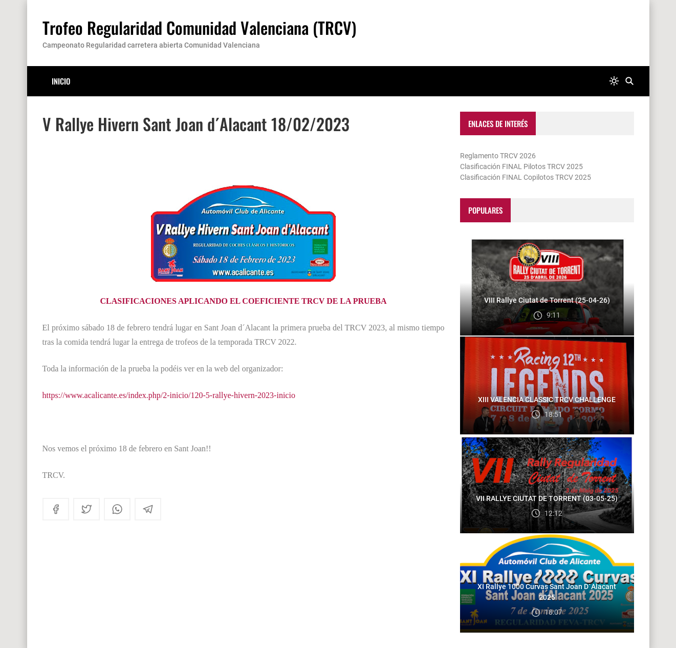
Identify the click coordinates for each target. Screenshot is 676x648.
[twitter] (86, 509)
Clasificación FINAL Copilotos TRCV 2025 (525, 177)
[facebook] (55, 509)
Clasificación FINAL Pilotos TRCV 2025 (521, 166)
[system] (614, 81)
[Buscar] (629, 81)
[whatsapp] (117, 509)
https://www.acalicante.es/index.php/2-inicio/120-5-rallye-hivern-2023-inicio (168, 395)
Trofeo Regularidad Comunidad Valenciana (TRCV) (199, 27)
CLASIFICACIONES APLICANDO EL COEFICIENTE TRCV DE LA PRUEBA (243, 301)
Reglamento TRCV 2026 (498, 156)
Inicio (61, 81)
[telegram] (148, 509)
